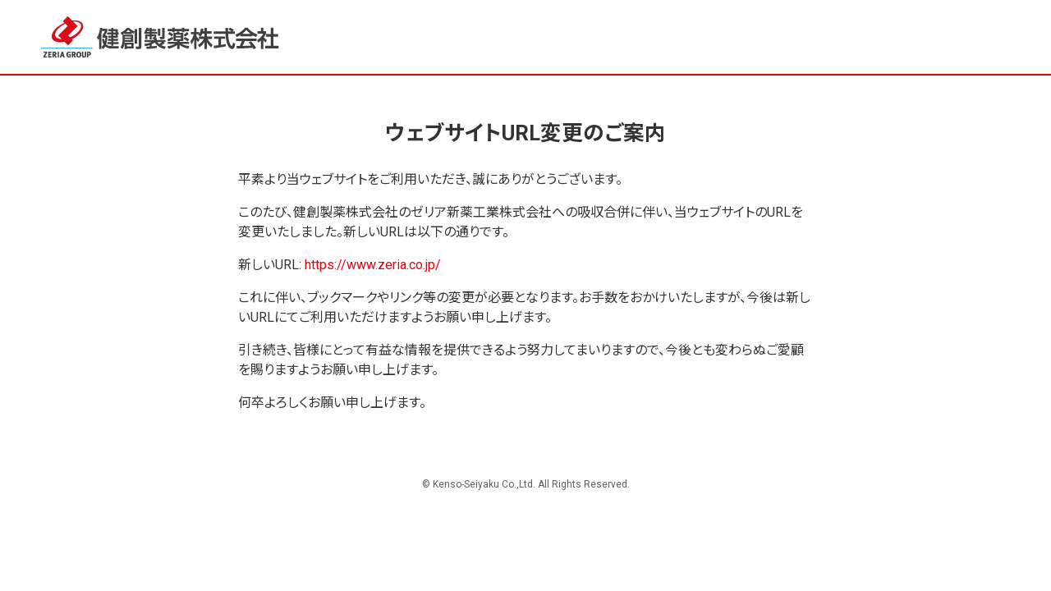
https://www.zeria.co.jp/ (373, 265)
